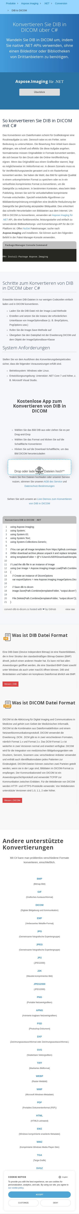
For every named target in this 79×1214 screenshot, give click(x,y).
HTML (39, 1115)
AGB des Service (53, 481)
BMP (39, 878)
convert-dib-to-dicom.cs (17, 609)
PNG (39, 997)
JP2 (39, 957)
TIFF (39, 1063)
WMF (39, 1089)
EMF (39, 918)
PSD (39, 1023)
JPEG (39, 944)
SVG (39, 1049)
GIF (39, 892)
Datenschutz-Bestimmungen (39, 486)
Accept (39, 1194)
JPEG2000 (39, 984)
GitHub (52, 609)
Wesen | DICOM (12, 800)
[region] (39, 564)
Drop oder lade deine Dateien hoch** (39, 471)
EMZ (39, 1128)
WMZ (39, 1142)
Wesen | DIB (10, 684)
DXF (39, 1036)
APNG (39, 1010)
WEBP (39, 1076)
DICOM (40, 905)
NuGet (26, 228)
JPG (39, 931)
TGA (39, 1155)
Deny (55, 1203)
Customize (23, 1203)
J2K (39, 970)
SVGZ (39, 1168)
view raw (70, 609)
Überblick (39, 92)
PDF (39, 1102)
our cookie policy (15, 1188)
